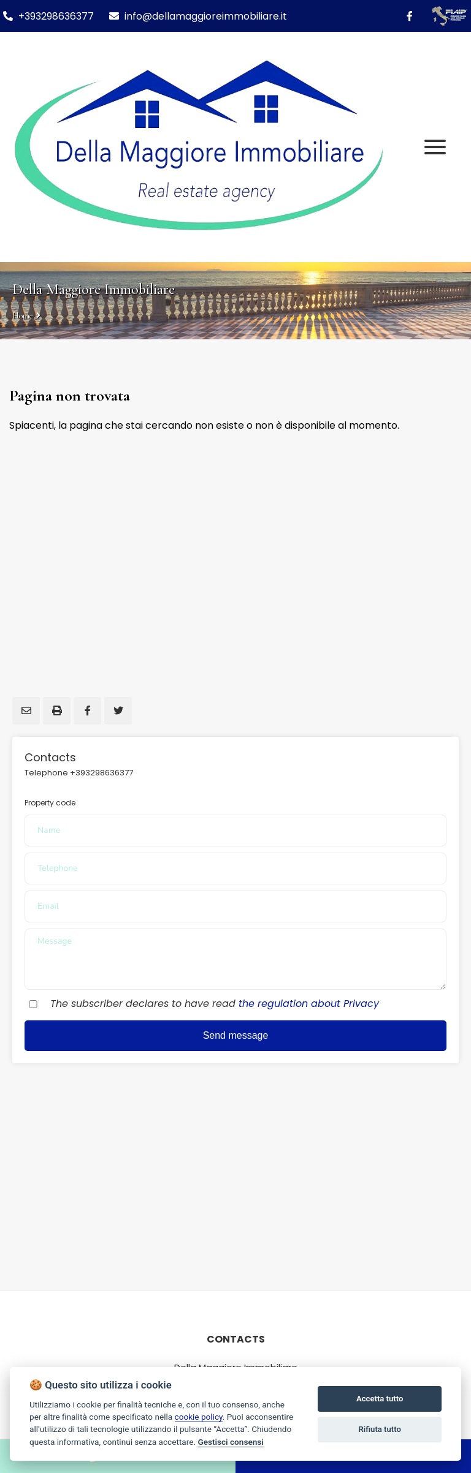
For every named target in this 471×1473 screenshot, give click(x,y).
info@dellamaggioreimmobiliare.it (198, 16)
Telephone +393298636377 (79, 772)
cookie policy (199, 1417)
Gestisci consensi (230, 1442)
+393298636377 (56, 16)
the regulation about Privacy (309, 1003)
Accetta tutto (379, 1398)
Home (22, 316)
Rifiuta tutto (380, 1429)
